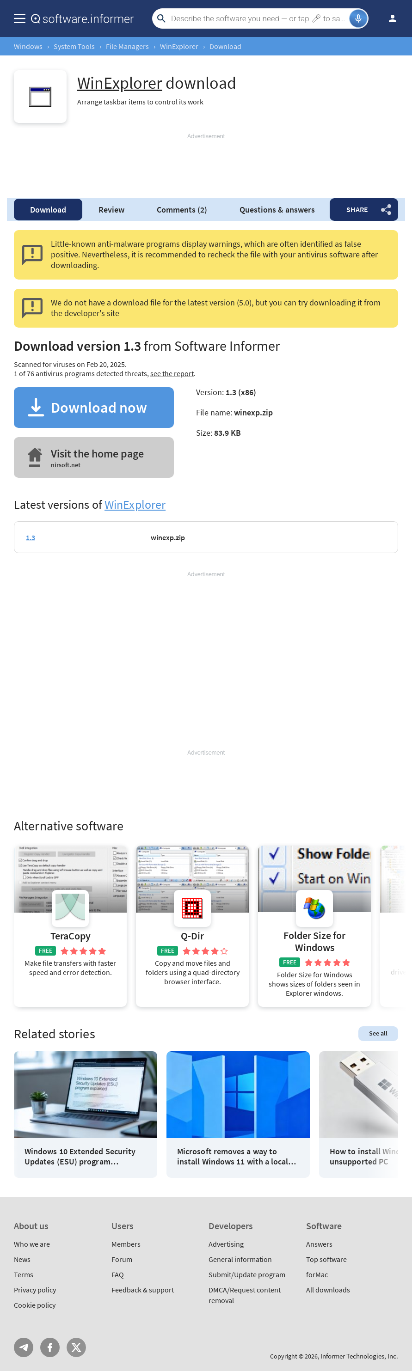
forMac (317, 1274)
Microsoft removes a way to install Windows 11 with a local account (232, 1156)
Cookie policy (34, 1305)
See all (378, 1033)
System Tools (74, 46)
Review (111, 209)
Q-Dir (192, 936)
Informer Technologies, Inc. (359, 1356)
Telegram (23, 1347)
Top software (326, 1259)
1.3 (30, 537)
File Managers (127, 46)
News (22, 1259)
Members (126, 1244)
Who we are (32, 1244)
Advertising (226, 1244)
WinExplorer (179, 46)
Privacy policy (35, 1289)
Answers (319, 1244)
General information (240, 1259)
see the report (172, 373)
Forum (121, 1259)
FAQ (117, 1274)
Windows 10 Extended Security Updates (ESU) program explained (80, 1156)
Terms (23, 1274)
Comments (182, 209)
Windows (28, 46)
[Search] (259, 18)
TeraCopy (70, 936)
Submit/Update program (247, 1274)
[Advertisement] (206, 162)
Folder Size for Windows (314, 941)
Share (357, 209)
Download (48, 209)
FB (50, 1347)
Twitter (76, 1347)
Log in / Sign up (388, 18)
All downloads (328, 1289)
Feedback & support (142, 1289)
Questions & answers (277, 209)
